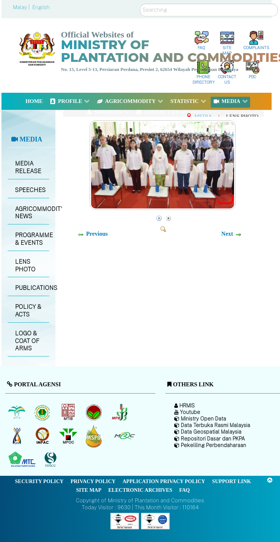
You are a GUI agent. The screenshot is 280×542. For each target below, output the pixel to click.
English (41, 7)
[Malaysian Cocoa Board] (94, 412)
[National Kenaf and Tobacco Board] (17, 436)
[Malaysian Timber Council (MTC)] (22, 460)
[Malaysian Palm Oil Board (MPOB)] (17, 412)
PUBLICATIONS (32, 287)
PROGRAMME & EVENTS (32, 239)
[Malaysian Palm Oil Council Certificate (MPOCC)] (94, 436)
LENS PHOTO (25, 265)
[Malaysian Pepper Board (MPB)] (120, 412)
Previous (97, 234)
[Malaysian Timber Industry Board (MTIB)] (69, 412)
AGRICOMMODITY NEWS (32, 213)
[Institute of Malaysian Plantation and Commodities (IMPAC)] (43, 436)
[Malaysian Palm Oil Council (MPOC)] (69, 436)
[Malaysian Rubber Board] (43, 412)
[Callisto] (124, 520)
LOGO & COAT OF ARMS (27, 341)
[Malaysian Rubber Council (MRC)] (124, 436)
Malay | (22, 7)
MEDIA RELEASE (28, 167)
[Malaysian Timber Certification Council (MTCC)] (51, 460)
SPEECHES (30, 190)
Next (227, 234)
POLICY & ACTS (28, 310)
